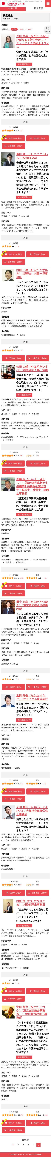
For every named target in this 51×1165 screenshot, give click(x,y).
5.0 (15, 131)
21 (20, 131)
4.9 (15, 784)
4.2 (13, 679)
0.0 (33, 456)
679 (20, 1115)
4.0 (13, 246)
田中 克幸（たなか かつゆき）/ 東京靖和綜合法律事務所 (32, 605)
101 (45, 1115)
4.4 (39, 578)
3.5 (13, 983)
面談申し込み (37, 138)
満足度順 (38, 8)
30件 (22, 29)
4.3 (15, 885)
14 (20, 351)
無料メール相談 (13, 138)
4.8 (15, 456)
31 (45, 578)
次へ (38, 1145)
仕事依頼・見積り (13, 146)
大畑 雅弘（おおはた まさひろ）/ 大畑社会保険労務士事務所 (32, 811)
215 (20, 578)
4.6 (15, 351)
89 (20, 456)
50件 (29, 29)
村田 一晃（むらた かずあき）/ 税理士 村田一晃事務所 (32, 274)
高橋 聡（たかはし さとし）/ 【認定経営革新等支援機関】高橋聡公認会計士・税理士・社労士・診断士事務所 (32, 486)
